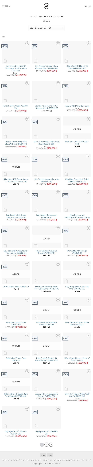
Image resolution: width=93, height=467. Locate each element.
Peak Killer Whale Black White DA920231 (46, 323)
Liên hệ (88, 460)
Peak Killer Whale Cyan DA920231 (16, 359)
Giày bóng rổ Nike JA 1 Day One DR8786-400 (77, 288)
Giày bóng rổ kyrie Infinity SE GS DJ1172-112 (77, 359)
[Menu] (6, 6)
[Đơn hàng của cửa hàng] (46, 28)
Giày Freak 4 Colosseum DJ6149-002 (46, 216)
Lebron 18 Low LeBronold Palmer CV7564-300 (46, 395)
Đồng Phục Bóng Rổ (52, 460)
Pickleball (36, 460)
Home (4, 460)
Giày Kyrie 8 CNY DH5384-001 (46, 432)
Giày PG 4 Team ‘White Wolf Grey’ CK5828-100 (77, 395)
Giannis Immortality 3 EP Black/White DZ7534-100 (16, 143)
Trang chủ (33, 16)
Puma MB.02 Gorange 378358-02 (77, 252)
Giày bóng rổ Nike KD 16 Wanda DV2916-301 (77, 67)
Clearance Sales (70, 460)
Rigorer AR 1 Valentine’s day (77, 106)
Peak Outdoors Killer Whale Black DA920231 (77, 323)
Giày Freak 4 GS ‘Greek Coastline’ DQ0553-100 (16, 216)
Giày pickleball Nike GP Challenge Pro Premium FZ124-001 (16, 68)
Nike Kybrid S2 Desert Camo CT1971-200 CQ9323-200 (15, 180)
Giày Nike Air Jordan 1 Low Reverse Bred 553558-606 (46, 67)
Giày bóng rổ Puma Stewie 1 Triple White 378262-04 (16, 252)
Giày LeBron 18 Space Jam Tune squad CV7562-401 (16, 395)
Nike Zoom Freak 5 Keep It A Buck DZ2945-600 (46, 143)
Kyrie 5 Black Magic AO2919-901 (15, 107)
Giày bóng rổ (14, 460)
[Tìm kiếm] (86, 6)
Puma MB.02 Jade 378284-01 (16, 287)
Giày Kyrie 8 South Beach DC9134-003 (16, 432)
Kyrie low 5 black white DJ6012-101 (16, 323)
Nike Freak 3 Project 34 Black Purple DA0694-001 (46, 359)
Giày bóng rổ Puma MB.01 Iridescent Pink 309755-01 (46, 107)
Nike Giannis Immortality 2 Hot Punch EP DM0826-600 (46, 288)
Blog (81, 460)
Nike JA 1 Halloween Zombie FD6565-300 (46, 180)
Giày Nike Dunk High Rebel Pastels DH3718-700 (77, 180)
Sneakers (26, 460)
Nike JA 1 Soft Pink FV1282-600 (77, 143)
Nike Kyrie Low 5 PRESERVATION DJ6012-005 (77, 216)
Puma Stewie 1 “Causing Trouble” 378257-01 (46, 252)
